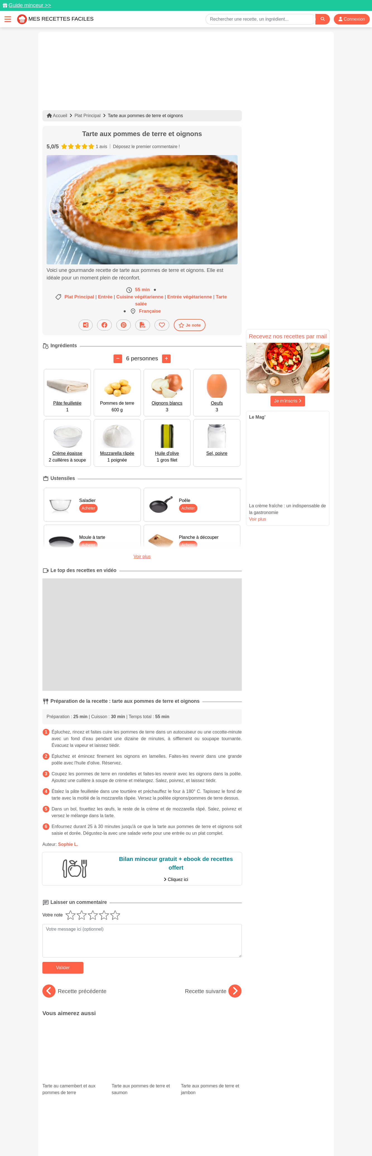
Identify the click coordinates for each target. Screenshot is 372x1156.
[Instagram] (207, 1123)
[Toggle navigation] (8, 19)
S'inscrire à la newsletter (240, 1140)
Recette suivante (213, 991)
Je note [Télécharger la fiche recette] (189, 325)
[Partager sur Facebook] (104, 325)
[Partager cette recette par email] (86, 325)
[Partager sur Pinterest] (123, 325)
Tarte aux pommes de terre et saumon (142, 1037)
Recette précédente (74, 991)
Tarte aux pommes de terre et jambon (211, 1037)
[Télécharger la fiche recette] (142, 325)
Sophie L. (68, 844)
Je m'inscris (287, 401)
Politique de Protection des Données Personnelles (277, 1134)
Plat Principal (87, 115)
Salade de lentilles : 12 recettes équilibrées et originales (72, 1071)
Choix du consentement (191, 1140)
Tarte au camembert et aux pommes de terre (72, 1037)
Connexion (352, 19)
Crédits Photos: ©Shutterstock (136, 1140)
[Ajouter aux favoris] (161, 325)
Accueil (57, 115)
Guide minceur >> (29, 5)
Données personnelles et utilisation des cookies (86, 1134)
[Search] (322, 19)
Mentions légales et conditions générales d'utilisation (180, 1134)
